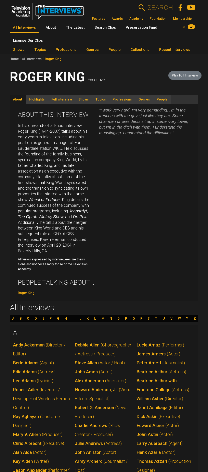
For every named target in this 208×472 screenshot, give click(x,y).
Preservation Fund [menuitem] (141, 27)
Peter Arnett (160, 362)
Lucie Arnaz (160, 344)
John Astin (154, 434)
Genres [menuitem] (92, 49)
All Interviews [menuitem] (24, 27)
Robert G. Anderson (101, 412)
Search (160, 7)
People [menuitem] (114, 49)
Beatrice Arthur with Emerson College (162, 385)
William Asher (159, 398)
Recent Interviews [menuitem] (174, 49)
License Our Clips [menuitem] (28, 40)
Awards (117, 19)
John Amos (94, 371)
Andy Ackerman (39, 349)
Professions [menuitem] (66, 49)
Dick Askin (158, 416)
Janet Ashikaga (159, 407)
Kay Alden (31, 461)
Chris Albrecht (38, 443)
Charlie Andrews (98, 430)
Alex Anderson (100, 380)
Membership (182, 19)
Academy (136, 19)
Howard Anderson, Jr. (103, 394)
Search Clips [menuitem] (105, 27)
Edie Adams (34, 371)
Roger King (53, 59)
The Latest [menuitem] (75, 27)
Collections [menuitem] (140, 49)
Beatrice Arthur (161, 371)
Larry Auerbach (159, 443)
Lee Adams (33, 380)
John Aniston (95, 452)
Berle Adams (33, 362)
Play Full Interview (185, 75)
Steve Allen (100, 362)
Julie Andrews (98, 443)
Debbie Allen (103, 349)
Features (98, 19)
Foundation (158, 19)
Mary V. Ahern (38, 434)
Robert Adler (42, 398)
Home (14, 59)
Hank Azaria (156, 452)
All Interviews (32, 59)
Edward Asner (157, 425)
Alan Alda (30, 452)
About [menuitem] (51, 27)
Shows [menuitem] (19, 49)
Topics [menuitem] (40, 49)
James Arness (158, 353)
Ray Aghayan (36, 421)
